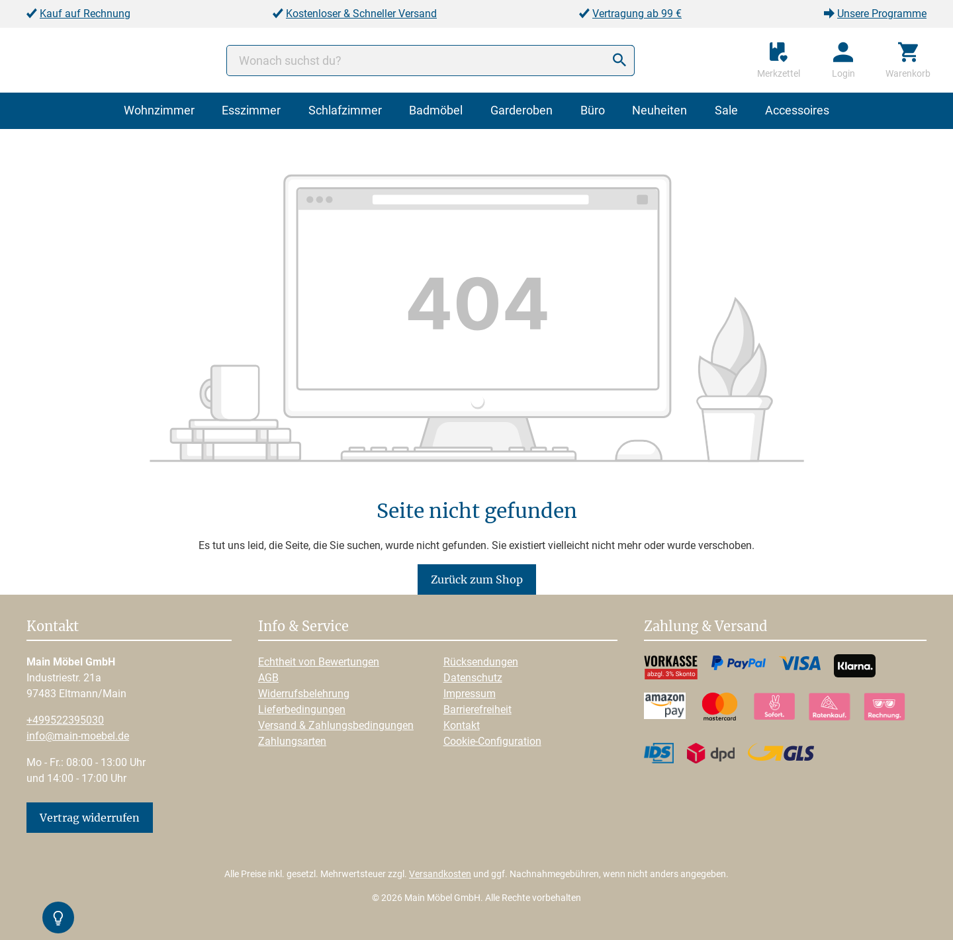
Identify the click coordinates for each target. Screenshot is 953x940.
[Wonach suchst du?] (430, 60)
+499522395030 (65, 720)
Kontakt (461, 725)
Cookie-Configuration (492, 741)
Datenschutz (472, 677)
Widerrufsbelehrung (303, 693)
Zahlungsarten (292, 741)
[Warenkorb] (908, 60)
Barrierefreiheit (477, 709)
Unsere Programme (882, 13)
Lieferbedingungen (301, 709)
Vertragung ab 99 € (637, 13)
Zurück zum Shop (477, 579)
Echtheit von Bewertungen (318, 662)
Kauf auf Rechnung (85, 13)
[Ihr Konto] (843, 60)
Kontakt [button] (52, 627)
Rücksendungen (480, 662)
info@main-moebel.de (77, 736)
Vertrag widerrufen (90, 817)
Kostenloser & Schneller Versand (361, 13)
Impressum (469, 693)
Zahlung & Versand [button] (705, 627)
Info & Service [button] (303, 627)
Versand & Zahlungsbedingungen (336, 725)
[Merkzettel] (778, 60)
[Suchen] (619, 60)
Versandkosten (440, 874)
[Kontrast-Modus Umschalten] (58, 917)
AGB (268, 677)
